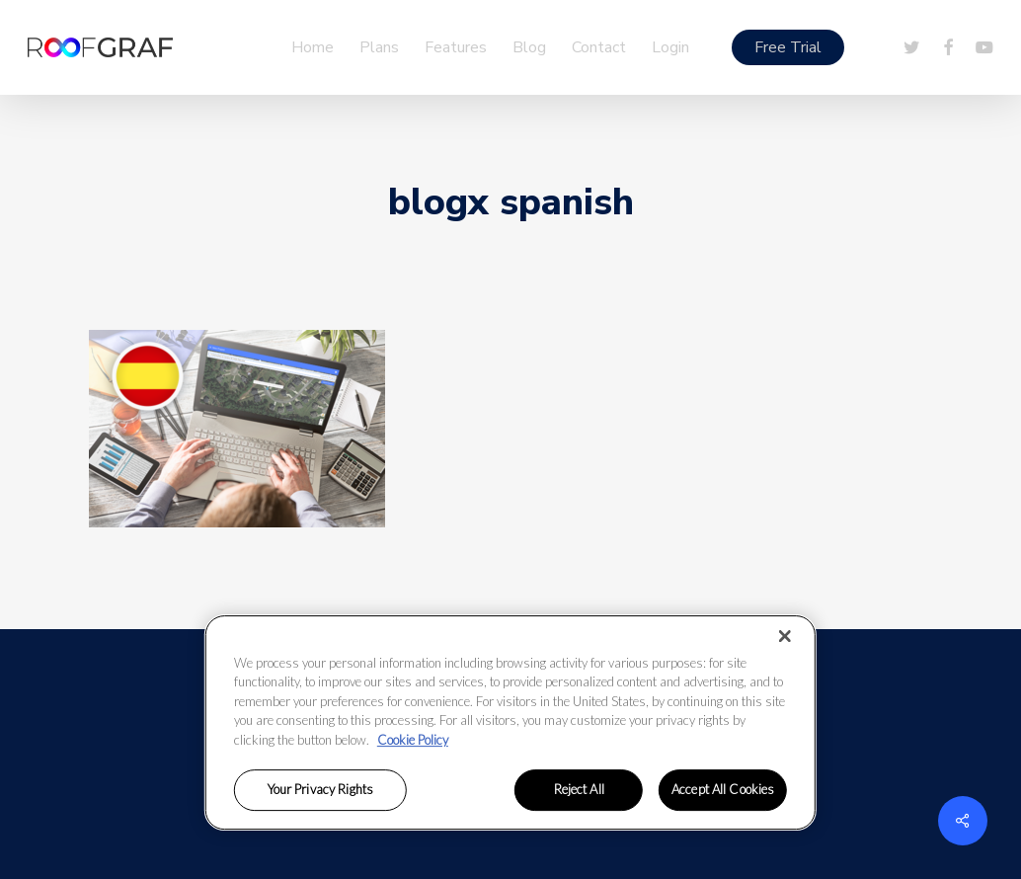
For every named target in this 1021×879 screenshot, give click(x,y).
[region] (510, 722)
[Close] (785, 636)
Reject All (579, 790)
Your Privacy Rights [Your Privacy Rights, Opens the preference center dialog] (320, 790)
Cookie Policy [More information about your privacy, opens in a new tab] (412, 740)
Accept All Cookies (722, 790)
